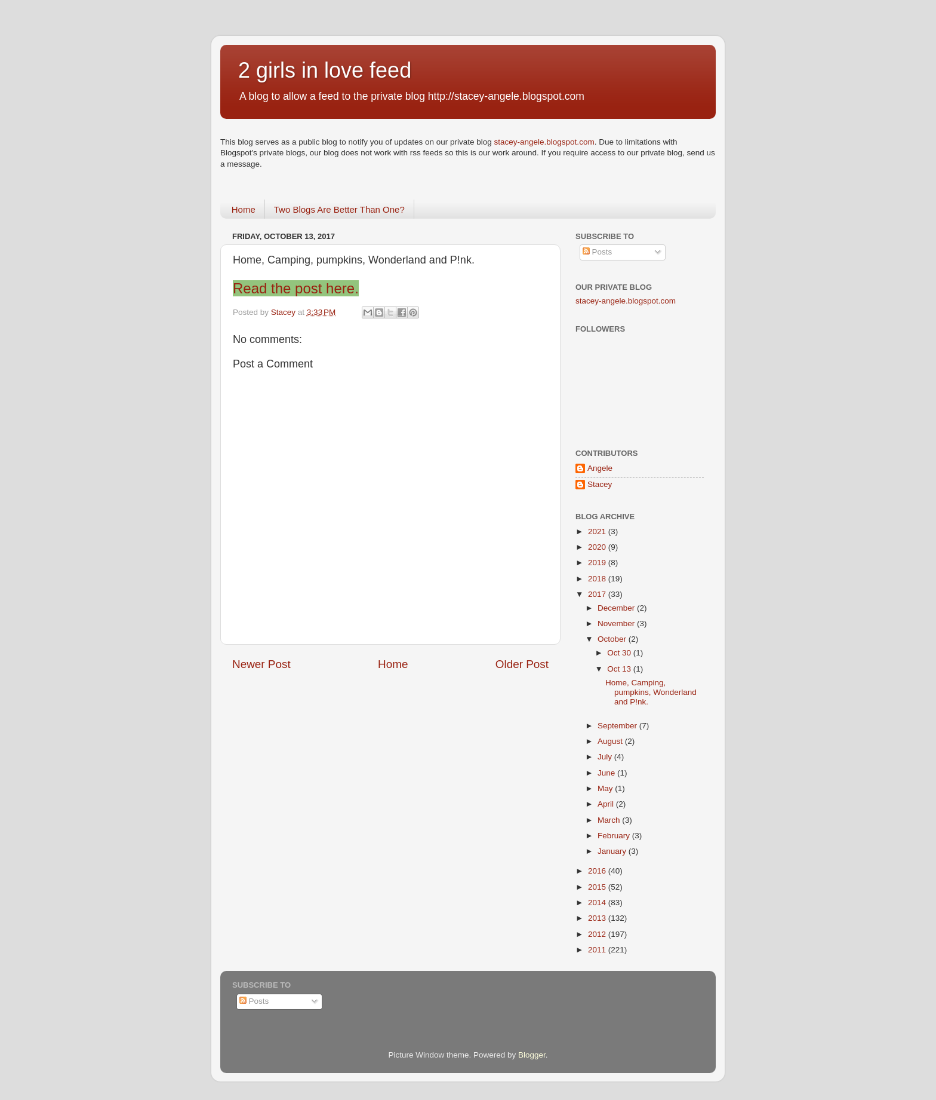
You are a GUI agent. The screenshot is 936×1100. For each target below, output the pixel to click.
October (613, 639)
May (606, 788)
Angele (599, 468)
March (610, 820)
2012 (598, 934)
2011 (598, 949)
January (613, 851)
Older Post (522, 664)
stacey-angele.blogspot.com (544, 141)
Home (243, 209)
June (607, 772)
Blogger (532, 1054)
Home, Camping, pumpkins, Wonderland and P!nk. (651, 692)
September (618, 725)
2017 (598, 594)
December (617, 607)
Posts (597, 251)
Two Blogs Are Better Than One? (339, 209)
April (607, 803)
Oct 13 (620, 668)
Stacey (599, 484)
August (611, 741)
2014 (598, 902)
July (606, 756)
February (615, 835)
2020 (598, 547)
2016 (598, 870)
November (617, 623)
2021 (598, 531)
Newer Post (261, 664)
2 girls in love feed (324, 70)
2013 (598, 918)
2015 (598, 887)
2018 (598, 578)
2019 (598, 562)
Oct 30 (620, 652)
